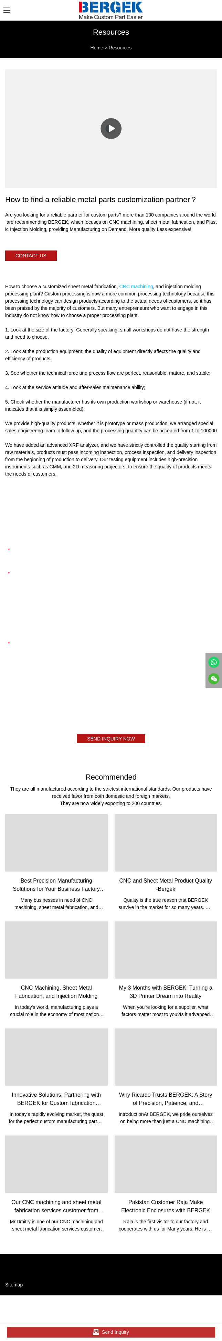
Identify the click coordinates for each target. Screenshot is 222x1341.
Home (96, 47)
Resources (120, 47)
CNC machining (136, 286)
